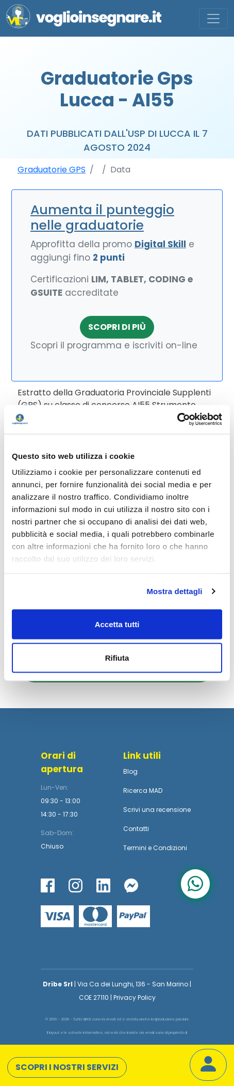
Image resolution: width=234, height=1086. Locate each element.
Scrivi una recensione (157, 809)
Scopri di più (117, 327)
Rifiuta (117, 657)
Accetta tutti (117, 623)
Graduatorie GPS (52, 169)
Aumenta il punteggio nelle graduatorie (102, 217)
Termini (134, 847)
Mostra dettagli (174, 591)
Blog (130, 771)
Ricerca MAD (142, 790)
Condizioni (170, 847)
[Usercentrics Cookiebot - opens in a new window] (177, 419)
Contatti (136, 828)
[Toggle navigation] (213, 18)
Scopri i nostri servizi (67, 1067)
